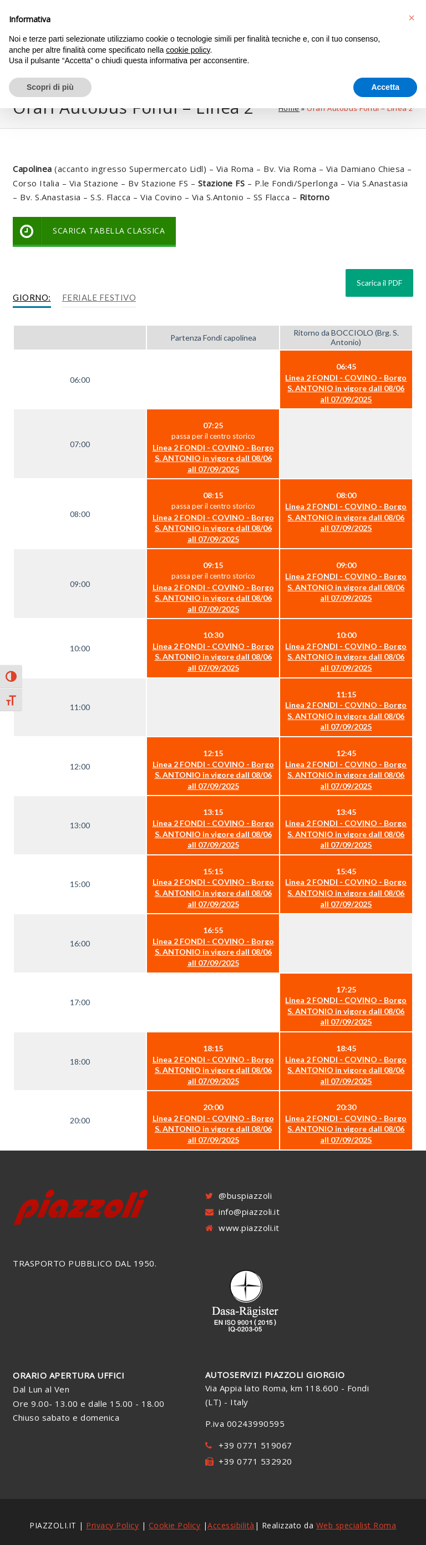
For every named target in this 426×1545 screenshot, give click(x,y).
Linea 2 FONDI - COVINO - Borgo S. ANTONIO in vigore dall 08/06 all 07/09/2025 (346, 388)
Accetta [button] (385, 87)
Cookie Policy (175, 1525)
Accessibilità (231, 1525)
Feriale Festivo (99, 297)
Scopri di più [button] (50, 87)
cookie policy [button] (188, 49)
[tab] (32, 298)
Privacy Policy (112, 1525)
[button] (411, 18)
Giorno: (32, 297)
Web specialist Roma (356, 1525)
